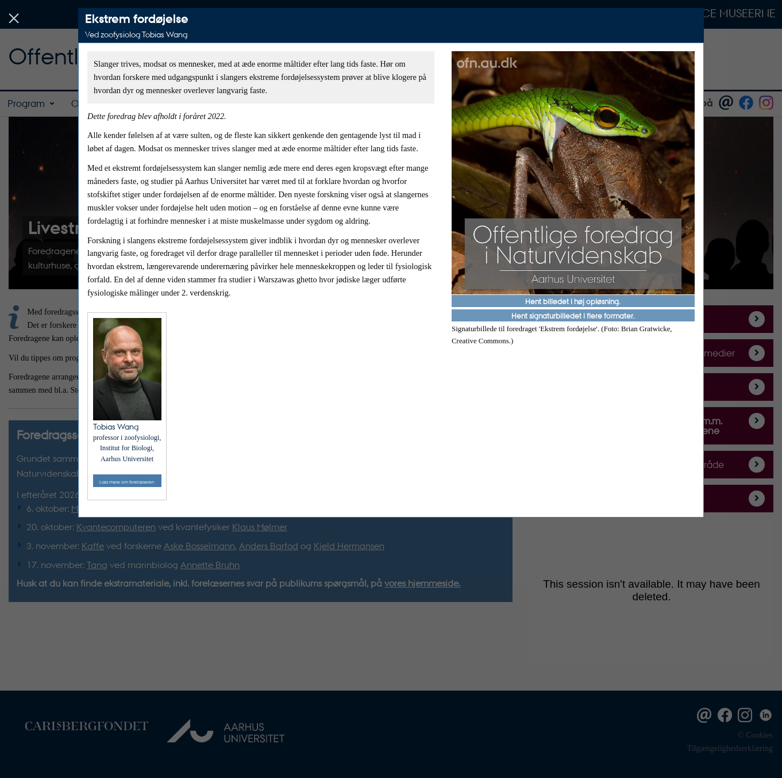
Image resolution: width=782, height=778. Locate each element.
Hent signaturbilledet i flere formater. (573, 315)
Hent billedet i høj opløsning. (573, 301)
